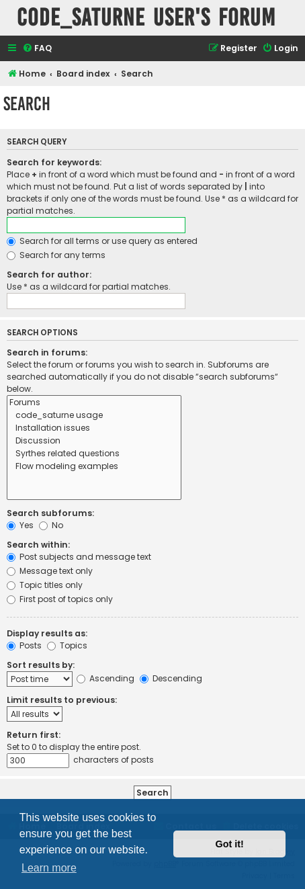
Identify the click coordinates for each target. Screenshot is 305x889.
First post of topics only (60, 599)
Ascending (105, 678)
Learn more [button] (49, 868)
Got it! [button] (230, 844)
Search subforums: (50, 513)
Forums (94, 402)
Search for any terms (56, 255)
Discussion (94, 441)
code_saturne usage (94, 415)
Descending (171, 678)
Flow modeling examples (94, 466)
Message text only (50, 571)
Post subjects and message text (79, 556)
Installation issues (94, 428)
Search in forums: (47, 352)
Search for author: (49, 274)
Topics (67, 645)
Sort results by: (41, 665)
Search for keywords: (54, 162)
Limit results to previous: (62, 700)
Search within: (38, 544)
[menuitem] (37, 49)
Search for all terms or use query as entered (102, 241)
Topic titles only (45, 585)
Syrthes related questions (94, 454)
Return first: (33, 734)
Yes (20, 525)
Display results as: (47, 633)
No (51, 525)
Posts (24, 645)
